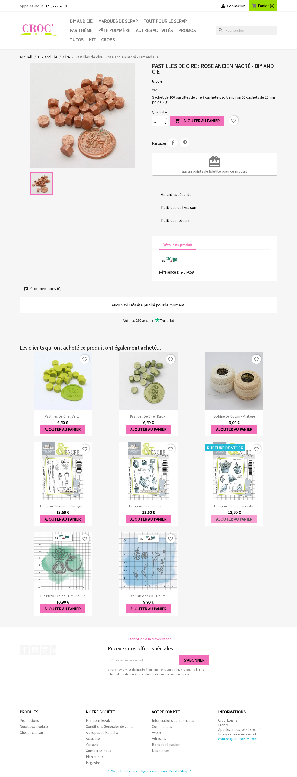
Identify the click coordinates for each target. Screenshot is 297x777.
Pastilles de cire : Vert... (62, 416)
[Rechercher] (246, 30)
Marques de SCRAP (118, 21)
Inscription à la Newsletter (148, 638)
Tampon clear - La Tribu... (148, 506)
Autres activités (154, 30)
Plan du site (95, 756)
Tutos (76, 39)
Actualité (93, 738)
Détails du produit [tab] (177, 244)
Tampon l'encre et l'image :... (62, 506)
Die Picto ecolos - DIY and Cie (62, 595)
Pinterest (184, 142)
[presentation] (146, 689)
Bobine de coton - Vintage (234, 416)
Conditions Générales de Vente (110, 726)
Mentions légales (99, 720)
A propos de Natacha (102, 732)
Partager (173, 142)
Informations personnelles (173, 720)
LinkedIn (55, 650)
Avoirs (157, 732)
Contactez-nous (98, 750)
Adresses (159, 738)
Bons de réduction (166, 744)
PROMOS (187, 30)
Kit (92, 39)
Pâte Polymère (114, 30)
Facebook (24, 650)
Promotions (29, 720)
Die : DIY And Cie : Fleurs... (148, 595)
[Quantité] (157, 121)
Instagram (45, 650)
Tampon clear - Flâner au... (234, 506)
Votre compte (166, 712)
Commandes (162, 726)
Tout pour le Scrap (165, 21)
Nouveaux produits (34, 726)
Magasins (93, 762)
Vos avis (92, 744)
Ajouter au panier (197, 121)
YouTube (35, 650)
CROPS (108, 39)
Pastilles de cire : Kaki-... (148, 416)
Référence (167, 272)
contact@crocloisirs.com (237, 738)
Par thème (81, 30)
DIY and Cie (81, 21)
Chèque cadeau (31, 732)
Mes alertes (161, 750)
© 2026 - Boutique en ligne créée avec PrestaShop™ (148, 770)
